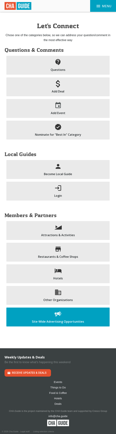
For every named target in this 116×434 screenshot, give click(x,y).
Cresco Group (99, 411)
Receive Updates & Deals (29, 372)
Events (58, 381)
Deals (57, 403)
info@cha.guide (57, 416)
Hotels (58, 398)
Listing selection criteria (43, 431)
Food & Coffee (58, 392)
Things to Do (58, 387)
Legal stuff (25, 431)
